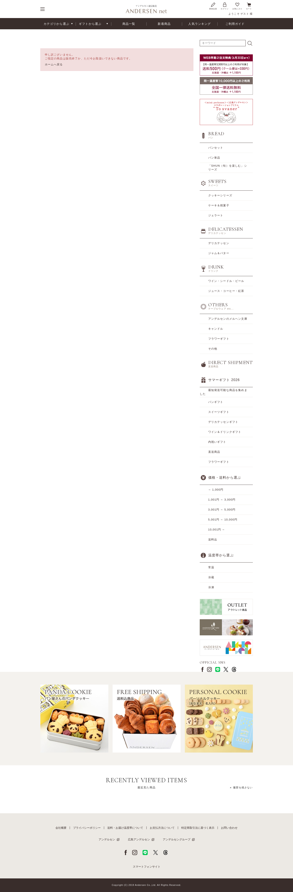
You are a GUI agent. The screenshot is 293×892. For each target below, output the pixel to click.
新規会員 (213, 6)
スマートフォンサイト (146, 866)
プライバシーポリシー (87, 827)
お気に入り (237, 6)
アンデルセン (107, 839)
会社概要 (61, 827)
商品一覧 (128, 23)
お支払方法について (162, 827)
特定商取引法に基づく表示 (197, 827)
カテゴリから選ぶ (56, 23)
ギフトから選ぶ (90, 23)
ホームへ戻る (54, 64)
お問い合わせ (229, 827)
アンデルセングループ (176, 839)
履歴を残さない (243, 787)
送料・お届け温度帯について (125, 827)
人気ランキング (199, 23)
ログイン (225, 6)
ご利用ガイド (235, 23)
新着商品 (164, 23)
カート (249, 6)
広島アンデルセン (139, 839)
